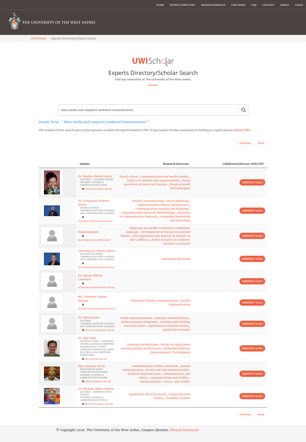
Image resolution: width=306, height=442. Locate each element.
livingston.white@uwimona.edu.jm (95, 221)
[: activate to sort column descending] (57, 164)
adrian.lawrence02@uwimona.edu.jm (96, 287)
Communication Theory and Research (163, 205)
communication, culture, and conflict (165, 381)
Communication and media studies (165, 176)
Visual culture (128, 176)
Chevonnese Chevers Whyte (96, 251)
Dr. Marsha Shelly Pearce (95, 176)
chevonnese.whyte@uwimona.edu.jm (96, 267)
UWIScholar (38, 38)
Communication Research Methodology (148, 212)
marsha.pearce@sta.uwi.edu (98, 189)
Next (261, 143)
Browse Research (213, 5)
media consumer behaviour (139, 322)
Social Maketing (178, 201)
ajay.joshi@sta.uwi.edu (96, 359)
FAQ (253, 5)
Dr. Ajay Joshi (87, 338)
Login (299, 5)
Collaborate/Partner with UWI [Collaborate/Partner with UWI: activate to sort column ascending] (243, 164)
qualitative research (176, 329)
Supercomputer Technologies (170, 352)
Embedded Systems (177, 348)
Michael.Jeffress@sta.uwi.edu (99, 404)
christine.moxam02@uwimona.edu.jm (96, 308)
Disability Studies (178, 398)
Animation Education (175, 259)
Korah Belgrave (88, 232)
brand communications (136, 318)
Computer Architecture (142, 344)
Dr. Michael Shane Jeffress (96, 389)
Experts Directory (182, 5)
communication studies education (155, 366)
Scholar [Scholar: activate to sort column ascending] (85, 164)
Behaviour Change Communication (154, 300)
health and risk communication (167, 370)
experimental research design (168, 326)
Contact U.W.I (241, 130)
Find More (238, 5)
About (284, 5)
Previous (245, 143)
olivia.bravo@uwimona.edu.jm (99, 330)
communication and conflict (169, 377)
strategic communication (171, 318)
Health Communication (148, 201)
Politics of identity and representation (153, 180)
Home (160, 5)
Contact (268, 5)
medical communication (144, 373)
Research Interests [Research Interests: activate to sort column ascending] (176, 164)
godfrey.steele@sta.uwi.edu (98, 381)
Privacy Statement (184, 430)
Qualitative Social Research (147, 394)
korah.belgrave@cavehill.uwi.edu (94, 240)
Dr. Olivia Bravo (89, 317)
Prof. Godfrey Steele (91, 366)
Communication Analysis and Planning (162, 208)
